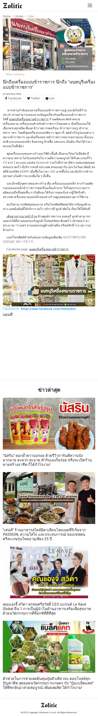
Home (7, 16)
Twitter (34, 98)
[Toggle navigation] (90, 5)
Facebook (13, 98)
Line (49, 98)
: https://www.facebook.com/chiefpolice (39, 308)
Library (19, 16)
